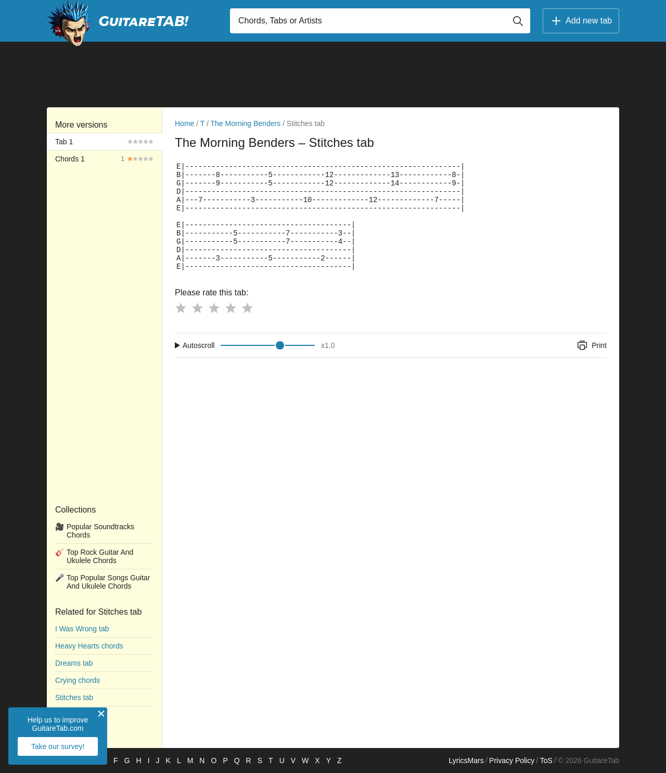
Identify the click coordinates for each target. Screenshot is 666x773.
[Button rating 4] (230, 308)
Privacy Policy (511, 760)
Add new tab (581, 21)
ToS (546, 760)
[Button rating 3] (214, 308)
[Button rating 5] (247, 308)
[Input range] (268, 345)
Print (591, 345)
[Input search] (380, 20)
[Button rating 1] (180, 308)
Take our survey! (58, 746)
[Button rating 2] (197, 308)
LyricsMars (466, 760)
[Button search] (517, 20)
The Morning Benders (246, 123)
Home (184, 123)
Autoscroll (198, 345)
